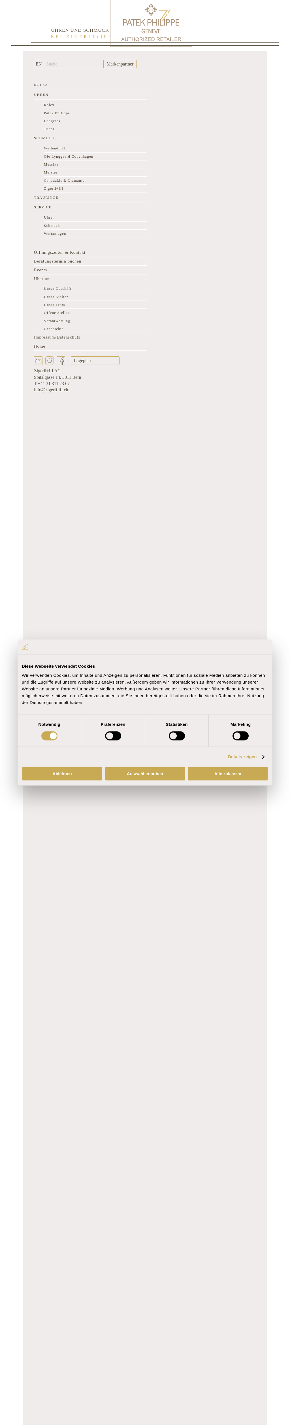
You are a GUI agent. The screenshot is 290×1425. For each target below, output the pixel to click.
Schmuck (44, 138)
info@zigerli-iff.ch (51, 389)
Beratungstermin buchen (57, 261)
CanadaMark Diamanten (65, 180)
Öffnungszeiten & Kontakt (60, 252)
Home (39, 346)
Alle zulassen (227, 773)
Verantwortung (57, 321)
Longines (52, 121)
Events (40, 270)
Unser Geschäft (57, 288)
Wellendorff (54, 148)
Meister (50, 172)
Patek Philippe (57, 113)
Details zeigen (242, 756)
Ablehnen (62, 773)
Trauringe (46, 197)
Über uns (43, 278)
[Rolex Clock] (236, 22)
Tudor (49, 129)
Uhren (41, 94)
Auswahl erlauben (145, 773)
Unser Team (54, 305)
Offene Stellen (57, 312)
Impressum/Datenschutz (57, 337)
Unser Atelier (56, 297)
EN (39, 64)
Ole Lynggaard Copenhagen (68, 156)
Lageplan (82, 360)
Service (43, 207)
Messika (51, 164)
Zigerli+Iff (53, 188)
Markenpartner (119, 64)
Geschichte (54, 329)
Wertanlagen (55, 233)
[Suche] (73, 64)
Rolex (41, 85)
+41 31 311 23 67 (53, 383)
